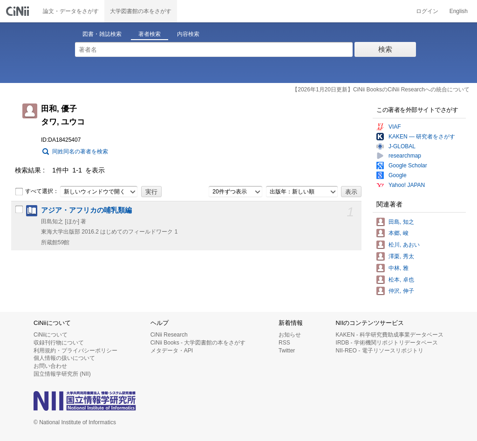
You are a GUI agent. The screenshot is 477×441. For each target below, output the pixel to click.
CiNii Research (169, 334)
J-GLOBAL (402, 146)
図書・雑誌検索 (102, 34)
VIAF (394, 127)
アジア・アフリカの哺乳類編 (86, 210)
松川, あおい (404, 244)
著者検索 (149, 34)
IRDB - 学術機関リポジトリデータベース (387, 342)
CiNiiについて (51, 334)
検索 (385, 49)
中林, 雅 (398, 268)
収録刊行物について (59, 342)
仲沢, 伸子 (401, 291)
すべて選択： (37, 191)
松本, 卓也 (401, 279)
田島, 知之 (401, 222)
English (459, 11)
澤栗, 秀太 (401, 256)
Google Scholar (407, 165)
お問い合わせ (50, 366)
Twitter (287, 350)
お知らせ (290, 334)
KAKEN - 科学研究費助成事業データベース (389, 334)
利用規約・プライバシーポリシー (75, 350)
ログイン (427, 11)
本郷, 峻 (398, 233)
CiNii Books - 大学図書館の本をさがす (198, 342)
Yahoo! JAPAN (406, 185)
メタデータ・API (171, 350)
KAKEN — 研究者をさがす (421, 136)
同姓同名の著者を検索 (80, 151)
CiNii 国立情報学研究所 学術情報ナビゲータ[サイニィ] (18, 11)
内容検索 (188, 34)
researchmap (404, 155)
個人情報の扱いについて (64, 358)
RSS (284, 342)
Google (397, 175)
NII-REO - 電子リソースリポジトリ (379, 350)
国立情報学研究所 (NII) (62, 374)
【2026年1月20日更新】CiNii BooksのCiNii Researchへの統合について (381, 89)
